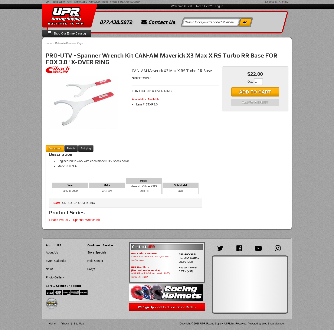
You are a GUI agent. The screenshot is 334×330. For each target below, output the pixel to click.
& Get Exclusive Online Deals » (167, 307)
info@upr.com (137, 260)
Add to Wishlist (255, 102)
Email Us (269, 1)
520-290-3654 (187, 254)
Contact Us (158, 22)
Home (49, 43)
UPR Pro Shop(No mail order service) (146, 269)
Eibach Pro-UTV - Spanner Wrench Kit (74, 220)
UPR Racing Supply (55, 1)
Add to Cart (255, 92)
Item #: (140, 104)
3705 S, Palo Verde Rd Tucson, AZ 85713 (150, 256)
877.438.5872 (281, 1)
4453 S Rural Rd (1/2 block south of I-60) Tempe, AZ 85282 (150, 275)
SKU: (135, 78)
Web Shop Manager (273, 323)
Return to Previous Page (69, 43)
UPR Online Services (144, 253)
